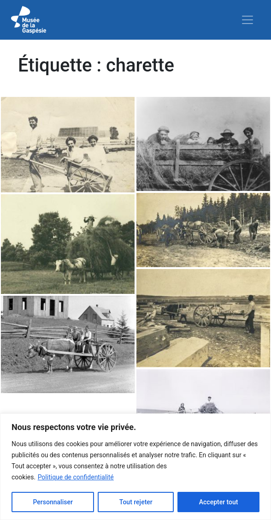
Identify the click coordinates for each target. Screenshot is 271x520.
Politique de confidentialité (76, 477)
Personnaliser (52, 502)
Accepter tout (218, 502)
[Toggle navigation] (247, 20)
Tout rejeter (136, 502)
